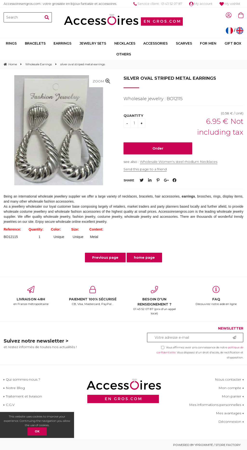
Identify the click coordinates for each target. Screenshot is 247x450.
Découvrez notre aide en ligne (216, 296)
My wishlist (230, 4)
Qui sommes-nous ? (23, 379)
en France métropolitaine (31, 296)
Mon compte (230, 388)
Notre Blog (15, 388)
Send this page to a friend (145, 169)
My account (201, 4)
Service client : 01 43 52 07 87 (157, 4)
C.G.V (10, 405)
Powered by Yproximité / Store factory (206, 445)
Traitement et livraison (24, 396)
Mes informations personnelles (215, 405)
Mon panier (231, 396)
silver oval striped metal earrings (170, 78)
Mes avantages (228, 413)
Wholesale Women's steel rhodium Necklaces (178, 161)
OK (37, 431)
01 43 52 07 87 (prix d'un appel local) (154, 300)
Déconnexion (229, 421)
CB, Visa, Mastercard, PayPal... (92, 296)
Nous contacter (228, 379)
